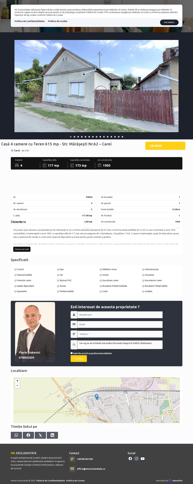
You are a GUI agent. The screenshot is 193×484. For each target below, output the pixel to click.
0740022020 (26, 416)
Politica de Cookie (57, 21)
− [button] (17, 436)
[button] (71, 136)
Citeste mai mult (22, 281)
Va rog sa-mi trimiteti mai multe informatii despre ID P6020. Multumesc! (120, 404)
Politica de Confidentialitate (30, 21)
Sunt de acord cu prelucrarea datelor (91, 412)
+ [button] (17, 431)
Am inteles (169, 22)
